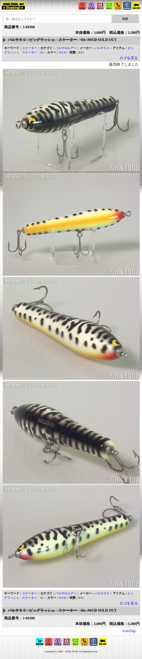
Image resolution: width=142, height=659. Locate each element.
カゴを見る (128, 58)
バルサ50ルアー (65, 48)
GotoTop (129, 631)
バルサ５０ (102, 48)
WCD (62, 52)
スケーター (29, 48)
